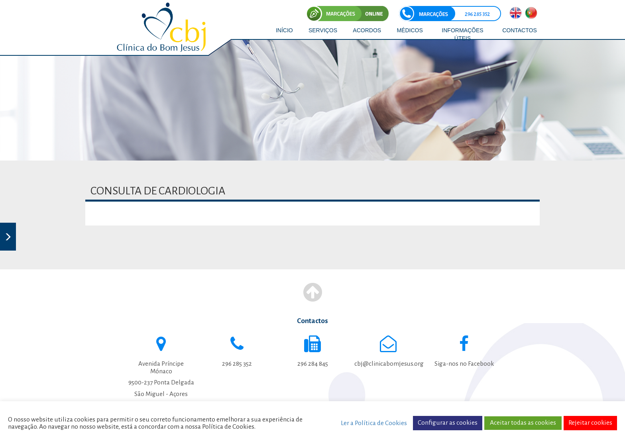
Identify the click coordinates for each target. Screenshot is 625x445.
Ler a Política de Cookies (374, 423)
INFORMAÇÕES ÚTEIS (462, 34)
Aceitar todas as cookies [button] (523, 422)
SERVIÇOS (323, 30)
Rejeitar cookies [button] (590, 422)
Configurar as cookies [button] (448, 422)
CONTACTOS (519, 30)
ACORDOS (367, 30)
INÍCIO (284, 30)
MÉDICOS (410, 30)
